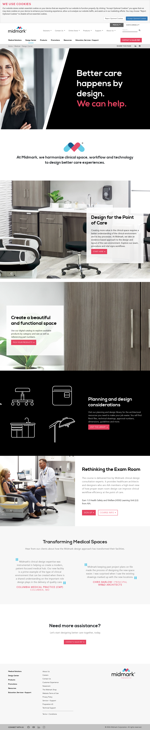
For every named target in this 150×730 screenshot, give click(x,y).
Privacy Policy (47, 697)
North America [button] (132, 25)
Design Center (30, 40)
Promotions (55, 40)
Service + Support (49, 700)
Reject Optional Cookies (114, 18)
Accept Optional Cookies (136, 18)
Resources (68, 40)
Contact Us (59, 31)
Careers (45, 675)
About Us (110, 31)
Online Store (73, 31)
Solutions (46, 31)
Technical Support (49, 708)
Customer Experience (51, 682)
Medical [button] (117, 25)
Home (10, 46)
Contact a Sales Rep (131, 40)
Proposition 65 (48, 704)
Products (86, 31)
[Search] (139, 30)
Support (98, 31)
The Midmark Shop (50, 690)
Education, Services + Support (87, 40)
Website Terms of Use (51, 693)
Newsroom (47, 686)
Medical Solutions (15, 40)
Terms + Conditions (50, 714)
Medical (17, 46)
